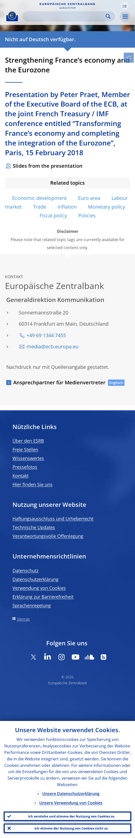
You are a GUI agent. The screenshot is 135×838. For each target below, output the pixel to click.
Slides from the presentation (47, 165)
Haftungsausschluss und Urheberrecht (53, 519)
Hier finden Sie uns (32, 484)
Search (108, 16)
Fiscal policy (53, 215)
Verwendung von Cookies (39, 588)
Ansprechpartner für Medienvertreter (59, 382)
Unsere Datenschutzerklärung (71, 793)
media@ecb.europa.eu (52, 346)
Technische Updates (33, 527)
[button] (124, 5)
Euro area (89, 198)
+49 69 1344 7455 (46, 335)
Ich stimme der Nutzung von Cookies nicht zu (71, 828)
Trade (39, 206)
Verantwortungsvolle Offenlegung (47, 536)
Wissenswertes (28, 458)
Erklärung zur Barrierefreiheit (43, 597)
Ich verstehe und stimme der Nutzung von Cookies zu (71, 816)
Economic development (39, 198)
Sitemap (23, 619)
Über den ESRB (28, 441)
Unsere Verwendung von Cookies (70, 803)
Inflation (67, 206)
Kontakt (20, 476)
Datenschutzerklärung (35, 579)
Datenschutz (25, 570)
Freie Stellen (25, 449)
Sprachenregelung (31, 605)
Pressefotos (24, 467)
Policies (87, 215)
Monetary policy (106, 206)
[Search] (65, 16)
